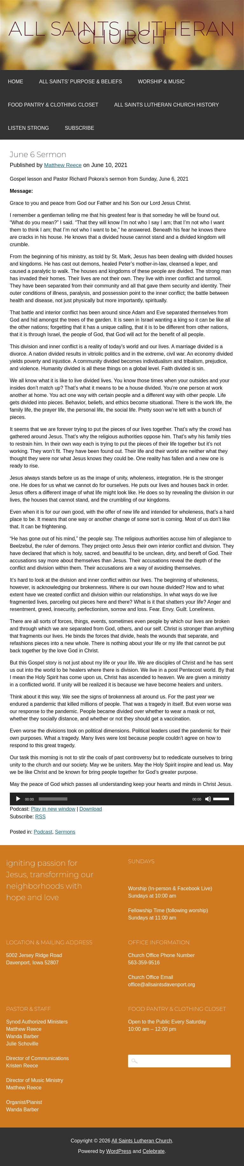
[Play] (18, 799)
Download (90, 809)
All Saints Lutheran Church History (166, 105)
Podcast (43, 832)
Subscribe (79, 128)
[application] (122, 799)
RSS (40, 816)
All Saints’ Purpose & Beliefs (80, 81)
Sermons (65, 832)
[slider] (53, 799)
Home (15, 81)
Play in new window (53, 809)
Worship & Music (161, 81)
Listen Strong (28, 128)
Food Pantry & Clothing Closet (53, 105)
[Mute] (208, 799)
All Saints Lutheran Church (122, 32)
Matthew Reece (63, 165)
